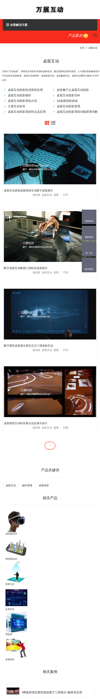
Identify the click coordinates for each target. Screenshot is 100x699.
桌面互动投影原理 (68, 106)
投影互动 (9, 584)
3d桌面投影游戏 (67, 101)
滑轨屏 (8, 634)
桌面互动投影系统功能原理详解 (77, 111)
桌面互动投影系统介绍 (22, 101)
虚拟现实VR (11, 534)
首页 (82, 48)
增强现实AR (11, 559)
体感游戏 (9, 659)
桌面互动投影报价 (19, 95)
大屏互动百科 (16, 106)
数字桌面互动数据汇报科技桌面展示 (26, 268)
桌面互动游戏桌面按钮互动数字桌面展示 (28, 190)
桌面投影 (44, 485)
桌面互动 (11, 485)
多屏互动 (9, 609)
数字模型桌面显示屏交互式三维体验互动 (28, 345)
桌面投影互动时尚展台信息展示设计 (26, 423)
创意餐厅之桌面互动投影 (73, 90)
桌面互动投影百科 (68, 95)
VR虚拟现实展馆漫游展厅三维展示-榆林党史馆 (52, 692)
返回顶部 (89, 269)
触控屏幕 (27, 485)
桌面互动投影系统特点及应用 (27, 111)
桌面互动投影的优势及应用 (25, 90)
